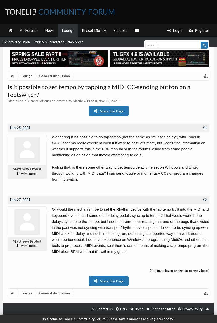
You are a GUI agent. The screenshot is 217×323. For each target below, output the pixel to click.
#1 (205, 128)
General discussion (16, 42)
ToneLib (60, 11)
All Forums (28, 30)
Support (120, 30)
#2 (205, 200)
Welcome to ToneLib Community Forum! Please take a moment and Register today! (109, 319)
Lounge (68, 30)
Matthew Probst (85, 101)
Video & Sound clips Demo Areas (59, 42)
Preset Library (94, 30)
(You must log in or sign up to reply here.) (179, 270)
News (49, 30)
